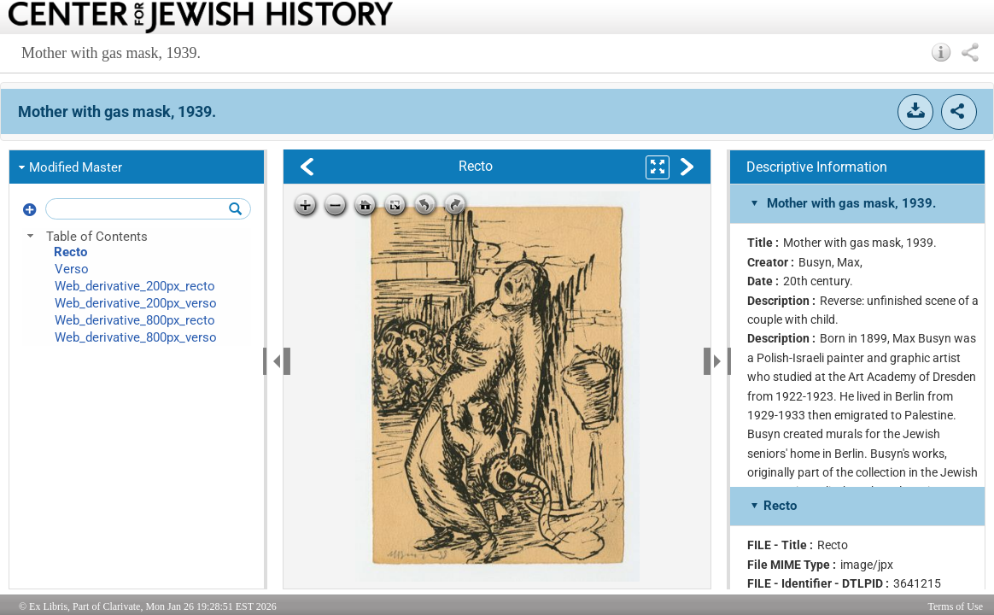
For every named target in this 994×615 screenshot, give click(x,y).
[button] (941, 52)
